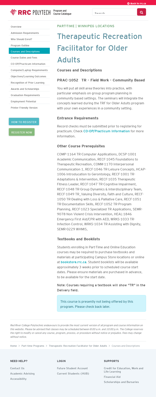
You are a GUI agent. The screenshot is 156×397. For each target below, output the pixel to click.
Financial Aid (112, 376)
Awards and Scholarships (25, 88)
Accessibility (18, 378)
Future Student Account (72, 368)
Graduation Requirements (25, 94)
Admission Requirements (25, 32)
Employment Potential (23, 101)
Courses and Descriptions (25, 51)
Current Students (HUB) (73, 373)
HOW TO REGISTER (24, 121)
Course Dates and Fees (24, 57)
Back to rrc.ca (136, 3)
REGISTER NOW (21, 132)
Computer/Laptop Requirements (29, 69)
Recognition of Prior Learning (27, 82)
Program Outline (20, 45)
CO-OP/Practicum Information (28, 63)
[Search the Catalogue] (114, 12)
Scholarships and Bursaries (121, 381)
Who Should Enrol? (21, 39)
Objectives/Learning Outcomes (28, 76)
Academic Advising (22, 373)
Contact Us (17, 368)
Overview (16, 26)
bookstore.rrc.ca (73, 261)
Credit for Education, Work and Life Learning (123, 369)
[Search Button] (141, 12)
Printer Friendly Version (24, 107)
